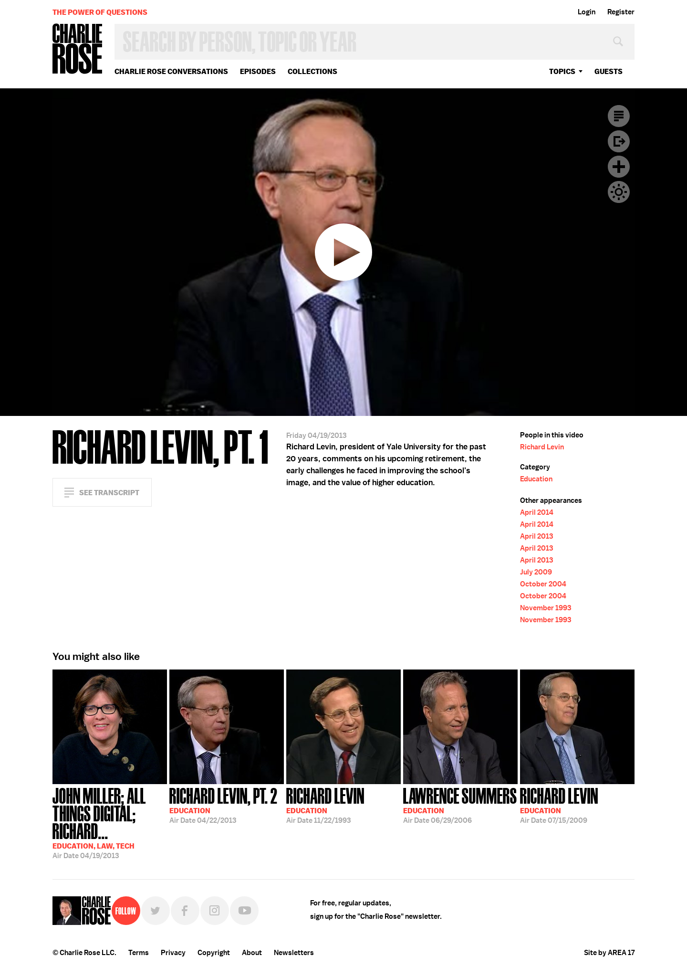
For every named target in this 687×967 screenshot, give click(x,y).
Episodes (258, 71)
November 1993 (545, 608)
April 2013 (536, 536)
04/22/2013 (223, 804)
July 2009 (536, 572)
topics (562, 71)
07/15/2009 (559, 804)
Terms (138, 952)
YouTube (244, 910)
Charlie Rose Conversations (171, 71)
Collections (312, 71)
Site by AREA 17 (609, 952)
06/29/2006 (460, 804)
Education (536, 479)
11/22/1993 (325, 804)
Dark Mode (619, 192)
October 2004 (543, 584)
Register (621, 12)
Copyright (214, 952)
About (252, 952)
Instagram (214, 910)
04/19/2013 (109, 822)
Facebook (185, 910)
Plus (619, 167)
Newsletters (294, 952)
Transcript (619, 116)
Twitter (155, 910)
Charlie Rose (77, 49)
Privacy (173, 952)
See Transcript (109, 492)
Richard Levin (542, 447)
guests (608, 71)
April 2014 (536, 512)
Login (586, 12)
